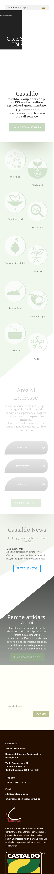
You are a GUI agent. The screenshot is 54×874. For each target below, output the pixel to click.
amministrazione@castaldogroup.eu (23, 799)
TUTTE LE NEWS (27, 568)
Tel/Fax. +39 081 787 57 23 (17, 783)
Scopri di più (25, 503)
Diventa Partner (27, 657)
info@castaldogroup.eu (16, 794)
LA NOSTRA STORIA (26, 127)
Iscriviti (41, 714)
